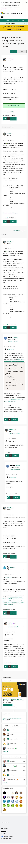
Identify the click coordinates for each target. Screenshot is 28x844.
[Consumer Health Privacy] (14, 839)
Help (18, 20)
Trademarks (3, 834)
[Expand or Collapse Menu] (2, 17)
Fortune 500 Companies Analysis (11, 604)
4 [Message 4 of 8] (7, 554)
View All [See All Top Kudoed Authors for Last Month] (5, 784)
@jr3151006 (11, 349)
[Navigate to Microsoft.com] (5, 13)
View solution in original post (10, 213)
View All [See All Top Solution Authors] (5, 753)
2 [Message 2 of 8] (7, 610)
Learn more (4, 8)
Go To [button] (23, 20)
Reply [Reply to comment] (13, 221)
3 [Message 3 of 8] (8, 664)
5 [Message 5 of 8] (7, 217)
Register (7, 20)
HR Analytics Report (14, 600)
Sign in (13, 20)
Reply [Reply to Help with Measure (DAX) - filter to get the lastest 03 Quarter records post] (13, 119)
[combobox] (16, 23)
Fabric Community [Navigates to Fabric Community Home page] (16, 13)
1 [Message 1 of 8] (7, 115)
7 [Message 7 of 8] (9, 453)
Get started (18, 29)
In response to (12, 341)
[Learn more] (7, 706)
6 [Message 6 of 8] (8, 417)
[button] (13, 51)
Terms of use (3, 832)
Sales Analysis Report (19, 602)
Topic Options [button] (21, 52)
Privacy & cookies (4, 829)
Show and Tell (10, 111)
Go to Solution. (16, 105)
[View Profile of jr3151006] (9, 59)
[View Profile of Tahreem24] (11, 568)
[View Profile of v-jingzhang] (15, 337)
